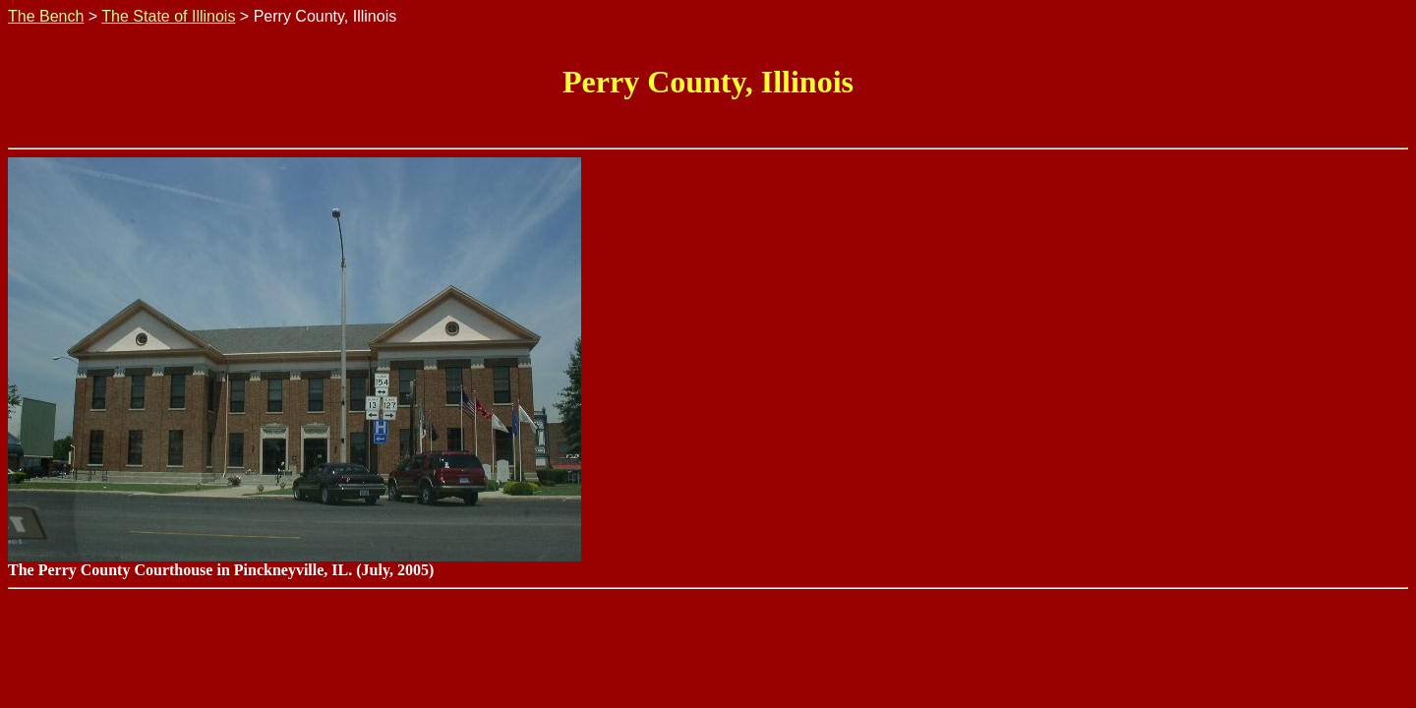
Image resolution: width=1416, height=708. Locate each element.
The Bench (46, 16)
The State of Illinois (168, 16)
